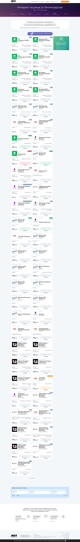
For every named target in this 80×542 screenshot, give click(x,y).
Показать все (65, 495)
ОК (65, 540)
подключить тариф (25, 49)
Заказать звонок (65, 1)
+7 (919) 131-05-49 (25, 536)
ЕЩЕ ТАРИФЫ (31, 478)
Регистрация (35, 534)
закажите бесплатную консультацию (44, 27)
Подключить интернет (35, 1)
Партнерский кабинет (37, 535)
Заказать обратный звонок (24, 537)
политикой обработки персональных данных (56, 540)
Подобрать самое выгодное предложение (40, 33)
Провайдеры (47, 1)
